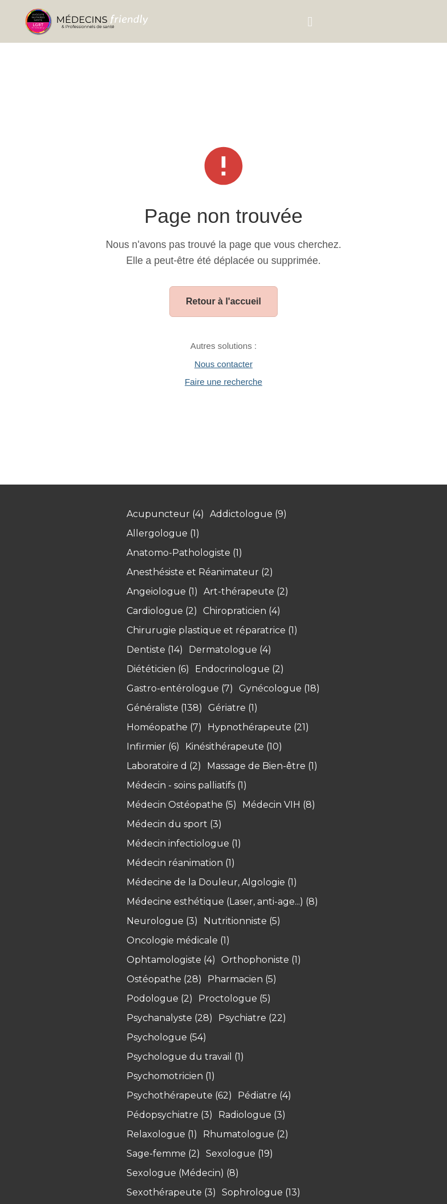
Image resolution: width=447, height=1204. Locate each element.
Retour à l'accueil (223, 301)
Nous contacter (223, 364)
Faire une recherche (223, 382)
